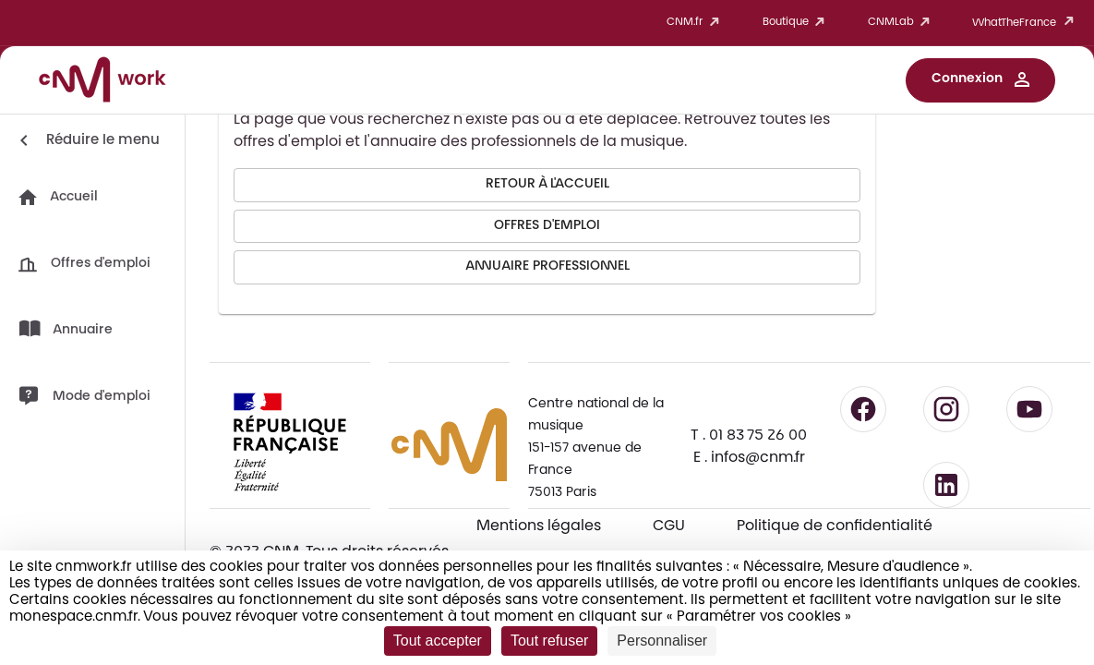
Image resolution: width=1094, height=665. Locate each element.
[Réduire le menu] (86, 140)
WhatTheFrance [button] (1026, 22)
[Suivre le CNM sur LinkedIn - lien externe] (946, 485)
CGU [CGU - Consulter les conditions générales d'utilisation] (669, 526)
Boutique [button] (797, 22)
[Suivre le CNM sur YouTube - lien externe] (1029, 409)
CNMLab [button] (902, 22)
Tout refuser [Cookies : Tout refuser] (549, 640)
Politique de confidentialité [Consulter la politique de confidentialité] (834, 526)
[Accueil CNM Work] (102, 82)
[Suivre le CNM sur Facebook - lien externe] (863, 409)
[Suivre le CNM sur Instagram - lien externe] (946, 409)
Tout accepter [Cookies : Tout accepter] (437, 640)
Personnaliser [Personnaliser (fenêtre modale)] (662, 640)
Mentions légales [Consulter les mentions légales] (538, 526)
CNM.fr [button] (696, 22)
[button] (980, 80)
